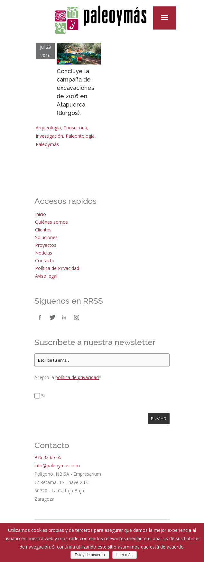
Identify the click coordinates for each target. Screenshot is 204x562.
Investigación (49, 136)
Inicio (40, 214)
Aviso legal (46, 276)
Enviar (158, 418)
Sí (43, 396)
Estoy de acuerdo (90, 555)
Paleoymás (47, 144)
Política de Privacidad (57, 268)
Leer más (124, 555)
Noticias (43, 253)
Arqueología (48, 128)
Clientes (43, 230)
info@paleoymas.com (57, 466)
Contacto (44, 260)
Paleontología (80, 136)
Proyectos (45, 245)
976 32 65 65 (47, 457)
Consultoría (75, 128)
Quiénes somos (51, 222)
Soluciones (46, 237)
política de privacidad (77, 377)
